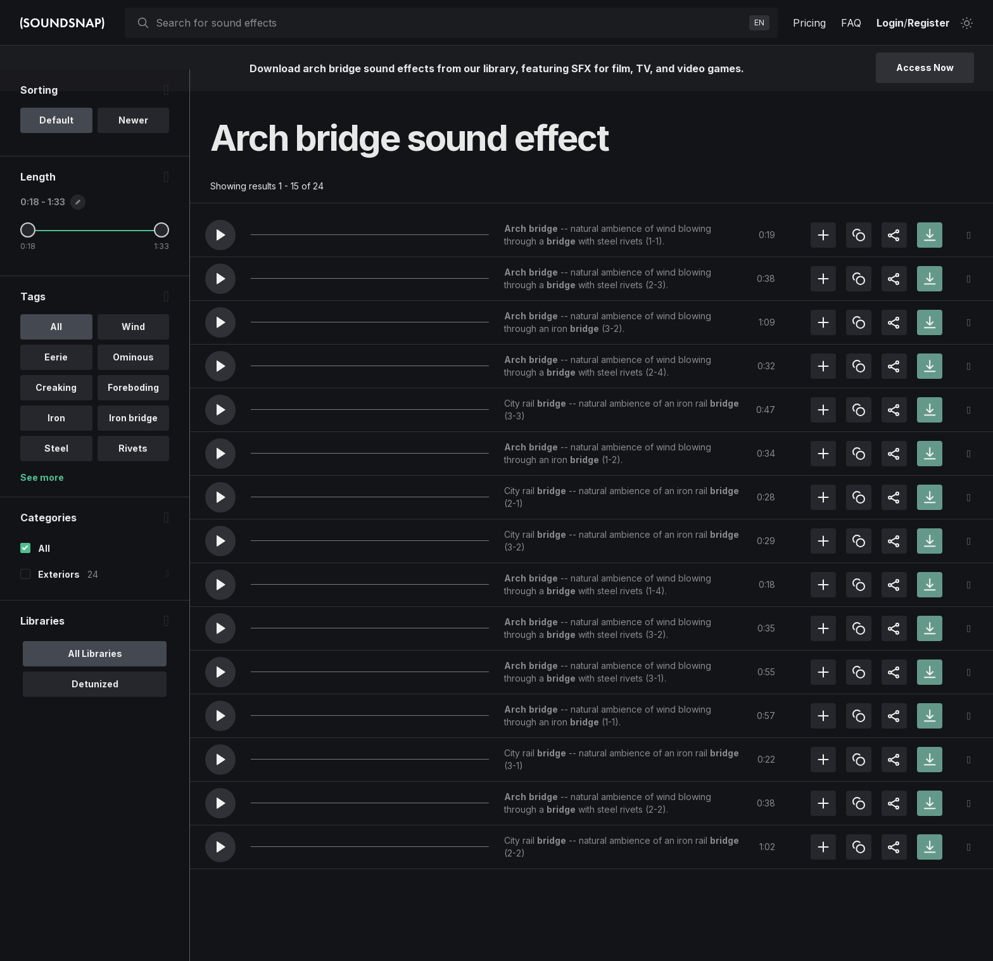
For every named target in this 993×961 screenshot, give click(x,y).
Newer (133, 141)
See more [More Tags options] (42, 498)
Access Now (925, 67)
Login (890, 22)
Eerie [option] (56, 378)
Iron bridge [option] (133, 439)
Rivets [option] (133, 469)
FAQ (851, 22)
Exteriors (59, 595)
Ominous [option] (133, 378)
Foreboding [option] (133, 409)
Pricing (809, 22)
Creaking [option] (56, 409)
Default (56, 141)
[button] (220, 235)
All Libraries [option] (95, 675)
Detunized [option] (95, 705)
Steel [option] (56, 469)
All (44, 569)
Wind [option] (133, 348)
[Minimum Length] (27, 251)
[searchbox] (450, 22)
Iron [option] (56, 439)
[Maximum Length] (161, 251)
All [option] (56, 348)
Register (929, 22)
